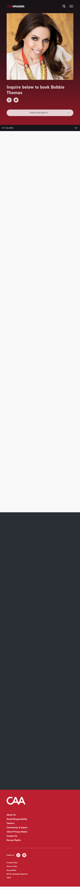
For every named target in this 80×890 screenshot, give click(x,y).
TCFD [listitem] (9, 879)
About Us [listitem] (11, 816)
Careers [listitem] (10, 825)
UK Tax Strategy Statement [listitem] (17, 876)
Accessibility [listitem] (11, 872)
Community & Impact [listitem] (17, 829)
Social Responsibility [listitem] (17, 821)
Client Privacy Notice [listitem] (17, 833)
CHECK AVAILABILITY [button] (49, 113)
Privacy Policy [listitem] (12, 864)
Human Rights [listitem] (14, 842)
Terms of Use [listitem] (12, 868)
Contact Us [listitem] (12, 838)
